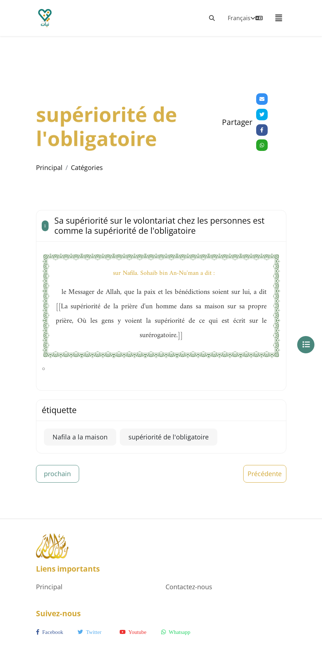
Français (245, 18)
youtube (132, 632)
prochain (57, 473)
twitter (90, 632)
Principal (49, 167)
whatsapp (175, 632)
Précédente (265, 473)
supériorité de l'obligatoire (168, 437)
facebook (49, 632)
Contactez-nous (188, 586)
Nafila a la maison (80, 437)
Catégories (87, 167)
